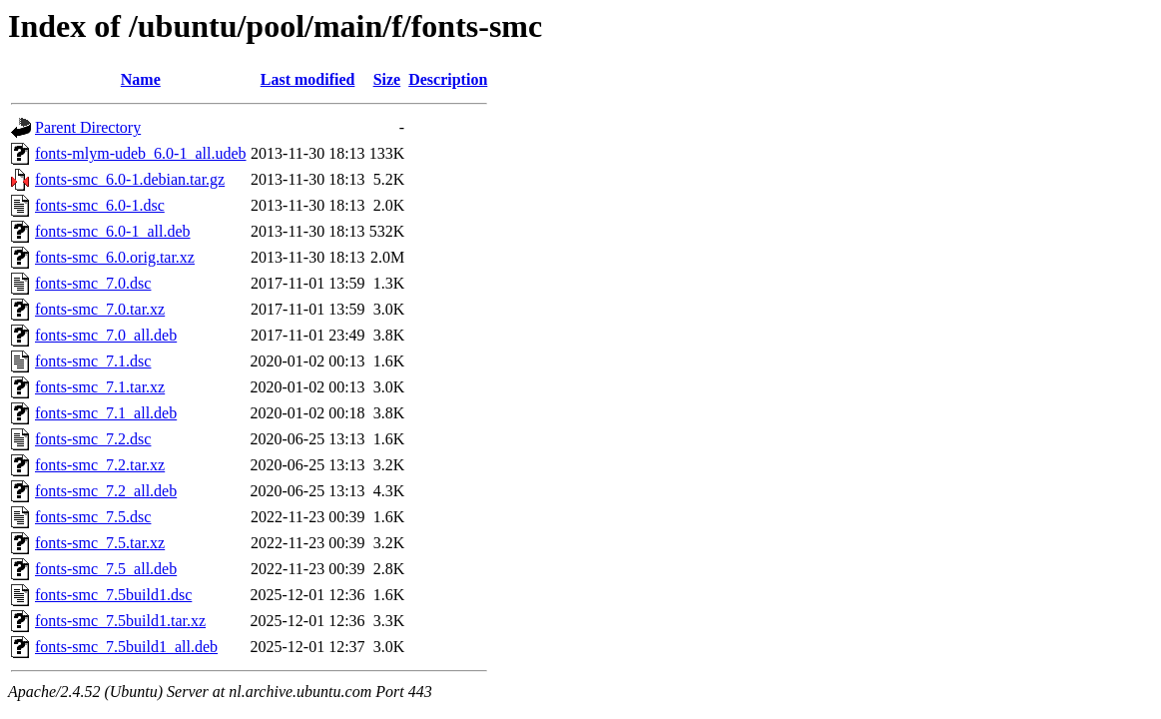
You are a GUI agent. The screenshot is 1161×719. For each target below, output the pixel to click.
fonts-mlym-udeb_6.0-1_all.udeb (141, 153)
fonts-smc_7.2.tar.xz (100, 464)
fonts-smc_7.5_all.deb (106, 568)
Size (387, 79)
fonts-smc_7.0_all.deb (106, 335)
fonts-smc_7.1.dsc (93, 361)
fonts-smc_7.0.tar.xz (100, 309)
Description (447, 79)
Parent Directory (88, 127)
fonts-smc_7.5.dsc (93, 516)
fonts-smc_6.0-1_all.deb (113, 231)
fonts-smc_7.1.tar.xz (100, 386)
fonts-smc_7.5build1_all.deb (126, 646)
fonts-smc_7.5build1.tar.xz (120, 620)
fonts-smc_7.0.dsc (93, 283)
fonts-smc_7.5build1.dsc (113, 594)
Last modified (308, 79)
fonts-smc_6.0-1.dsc (100, 205)
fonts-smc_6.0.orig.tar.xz (115, 257)
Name (141, 79)
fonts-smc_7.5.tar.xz (100, 542)
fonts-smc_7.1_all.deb (106, 412)
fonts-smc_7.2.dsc (93, 438)
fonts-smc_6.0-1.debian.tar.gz (130, 179)
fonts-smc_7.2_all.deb (106, 490)
